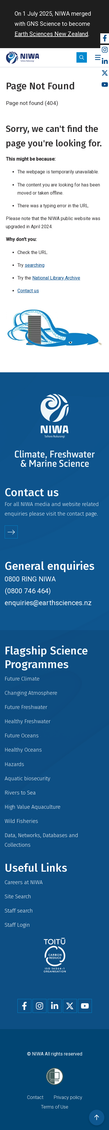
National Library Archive (56, 278)
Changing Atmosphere (31, 693)
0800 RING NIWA (30, 579)
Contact (35, 1097)
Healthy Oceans (23, 749)
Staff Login (17, 925)
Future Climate (22, 678)
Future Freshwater (26, 707)
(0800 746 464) (28, 591)
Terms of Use (54, 1107)
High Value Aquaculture (32, 806)
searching (34, 265)
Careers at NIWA (24, 882)
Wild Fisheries (21, 821)
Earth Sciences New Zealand (51, 33)
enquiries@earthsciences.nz (48, 603)
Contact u (26, 290)
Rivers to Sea (20, 792)
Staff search (19, 910)
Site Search (18, 896)
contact (75, 513)
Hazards (14, 764)
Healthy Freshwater (28, 721)
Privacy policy (68, 1097)
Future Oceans (22, 735)
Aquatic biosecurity (27, 778)
